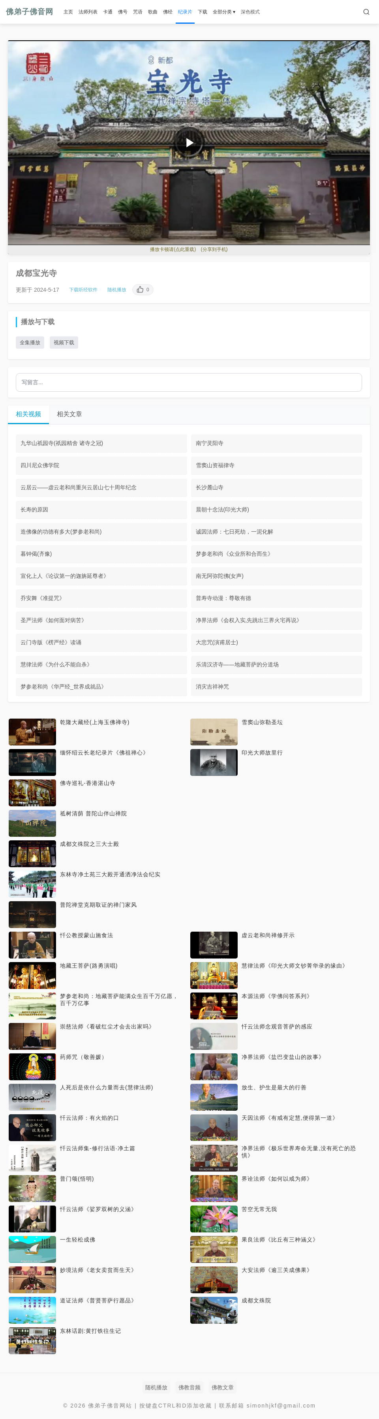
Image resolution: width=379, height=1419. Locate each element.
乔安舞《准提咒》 (43, 598)
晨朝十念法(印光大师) (222, 509)
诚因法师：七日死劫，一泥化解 (234, 531)
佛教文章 (223, 1387)
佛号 (123, 12)
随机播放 (116, 289)
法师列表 (88, 12)
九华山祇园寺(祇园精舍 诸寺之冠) (62, 443)
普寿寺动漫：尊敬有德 (223, 598)
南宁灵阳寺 (209, 443)
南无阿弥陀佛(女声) (220, 576)
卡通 (108, 12)
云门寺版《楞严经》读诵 (51, 642)
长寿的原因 (34, 509)
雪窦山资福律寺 (215, 465)
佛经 (168, 12)
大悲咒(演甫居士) (217, 642)
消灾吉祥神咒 (212, 686)
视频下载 (64, 342)
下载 (202, 12)
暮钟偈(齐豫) (36, 554)
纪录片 (185, 12)
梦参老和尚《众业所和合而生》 (234, 554)
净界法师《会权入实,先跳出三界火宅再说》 (249, 620)
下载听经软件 (83, 289)
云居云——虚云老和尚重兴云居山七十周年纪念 (79, 487)
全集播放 (30, 342)
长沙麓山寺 (209, 487)
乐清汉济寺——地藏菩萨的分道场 (237, 664)
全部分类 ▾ (224, 12)
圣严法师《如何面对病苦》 (54, 620)
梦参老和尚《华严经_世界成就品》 (64, 686)
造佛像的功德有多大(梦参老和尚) (61, 531)
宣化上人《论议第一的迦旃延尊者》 (65, 576)
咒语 (138, 12)
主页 (68, 12)
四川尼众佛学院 (40, 465)
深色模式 (250, 12)
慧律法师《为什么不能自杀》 (56, 664)
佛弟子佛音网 (29, 12)
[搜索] (366, 12)
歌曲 (153, 12)
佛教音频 (189, 1387)
